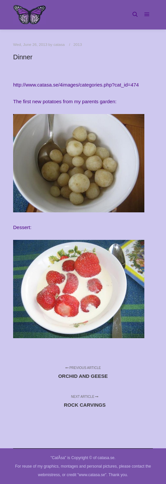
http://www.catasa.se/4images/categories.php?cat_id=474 (76, 84)
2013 (77, 44)
